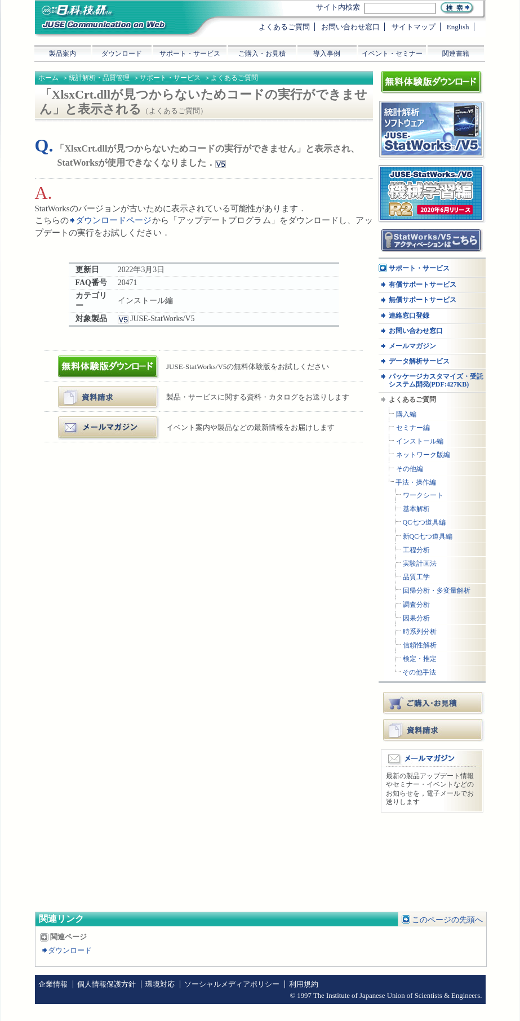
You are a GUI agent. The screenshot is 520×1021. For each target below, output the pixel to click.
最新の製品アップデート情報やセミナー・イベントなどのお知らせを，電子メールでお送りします (430, 789)
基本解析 (416, 509)
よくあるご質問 (234, 78)
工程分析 (416, 550)
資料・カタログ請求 (94, 390)
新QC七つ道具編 (428, 536)
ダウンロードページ (113, 220)
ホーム (48, 78)
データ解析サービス (419, 361)
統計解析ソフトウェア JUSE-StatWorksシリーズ (427, 112)
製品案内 (62, 53)
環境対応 (160, 984)
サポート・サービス (170, 78)
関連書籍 (455, 53)
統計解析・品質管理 (99, 78)
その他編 (409, 469)
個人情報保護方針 (106, 984)
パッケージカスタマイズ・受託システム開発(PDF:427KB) (436, 380)
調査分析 (416, 605)
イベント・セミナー (392, 53)
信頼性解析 (420, 645)
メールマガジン (87, 420)
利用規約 (303, 984)
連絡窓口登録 (409, 315)
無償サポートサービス (422, 300)
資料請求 (434, 729)
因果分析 (416, 618)
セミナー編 (413, 428)
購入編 (406, 414)
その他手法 (419, 672)
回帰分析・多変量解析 (436, 590)
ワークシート (423, 495)
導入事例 (326, 53)
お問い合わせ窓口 (416, 331)
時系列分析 (420, 632)
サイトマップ (413, 27)
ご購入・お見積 (434, 702)
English (458, 27)
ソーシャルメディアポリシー (231, 984)
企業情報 (53, 984)
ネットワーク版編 (423, 455)
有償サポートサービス (422, 284)
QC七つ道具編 (424, 522)
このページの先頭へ (447, 920)
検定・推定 (420, 659)
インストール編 (419, 441)
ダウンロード (70, 951)
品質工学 (416, 577)
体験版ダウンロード (94, 360)
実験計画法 (420, 563)
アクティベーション (411, 233)
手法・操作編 (415, 482)
